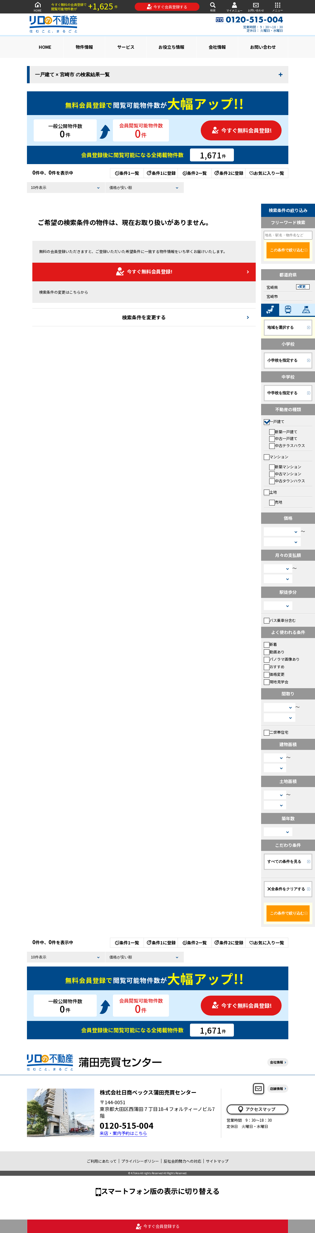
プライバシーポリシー (140, 1161)
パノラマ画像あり (282, 659)
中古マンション (285, 473)
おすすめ (274, 666)
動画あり (274, 651)
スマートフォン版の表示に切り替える (160, 1191)
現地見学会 (276, 681)
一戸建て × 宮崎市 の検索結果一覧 (72, 74)
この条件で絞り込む (287, 250)
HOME (38, 6)
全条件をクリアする (286, 889)
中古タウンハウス (287, 480)
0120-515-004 (127, 1125)
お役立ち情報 (171, 47)
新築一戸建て (283, 431)
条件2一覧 (195, 173)
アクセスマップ (256, 1109)
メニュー (277, 6)
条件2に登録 (228, 173)
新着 (270, 644)
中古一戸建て (283, 438)
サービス (125, 47)
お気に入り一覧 (266, 173)
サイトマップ (217, 1161)
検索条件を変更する (144, 317)
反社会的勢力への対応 (182, 1161)
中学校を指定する (282, 393)
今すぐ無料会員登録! (242, 130)
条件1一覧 (127, 173)
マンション (276, 456)
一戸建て (274, 421)
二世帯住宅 (276, 732)
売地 (275, 502)
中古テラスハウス (287, 445)
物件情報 (84, 47)
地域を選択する (280, 327)
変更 (302, 287)
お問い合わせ (256, 6)
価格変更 (274, 674)
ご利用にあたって (102, 1161)
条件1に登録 (161, 173)
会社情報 (217, 47)
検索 (213, 6)
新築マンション (285, 466)
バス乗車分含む (280, 620)
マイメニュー (234, 6)
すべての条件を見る (284, 861)
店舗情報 (276, 1088)
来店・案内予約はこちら (123, 1133)
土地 (270, 492)
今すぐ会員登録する (167, 6)
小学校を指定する (282, 360)
